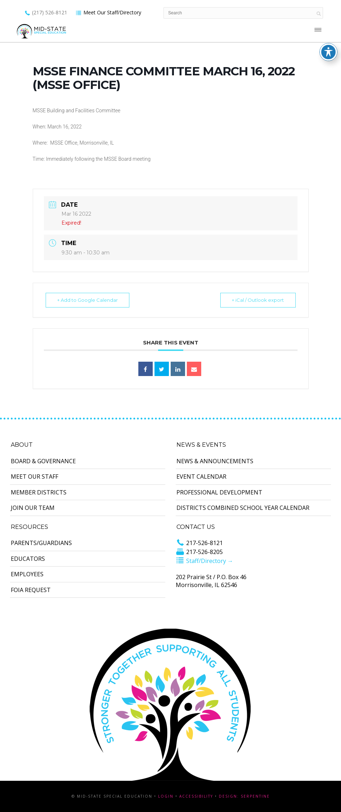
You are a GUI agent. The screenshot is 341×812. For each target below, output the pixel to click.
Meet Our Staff (34, 476)
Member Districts (38, 492)
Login (166, 796)
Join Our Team (33, 508)
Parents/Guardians (41, 543)
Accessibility (196, 796)
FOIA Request (31, 590)
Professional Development (219, 492)
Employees (27, 574)
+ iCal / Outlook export (257, 300)
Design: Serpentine (244, 796)
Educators (28, 559)
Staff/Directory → (204, 561)
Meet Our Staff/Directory (108, 12)
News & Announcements (214, 461)
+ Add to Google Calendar (88, 300)
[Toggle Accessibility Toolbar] (328, 14)
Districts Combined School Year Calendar (242, 508)
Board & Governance (43, 461)
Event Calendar (201, 476)
